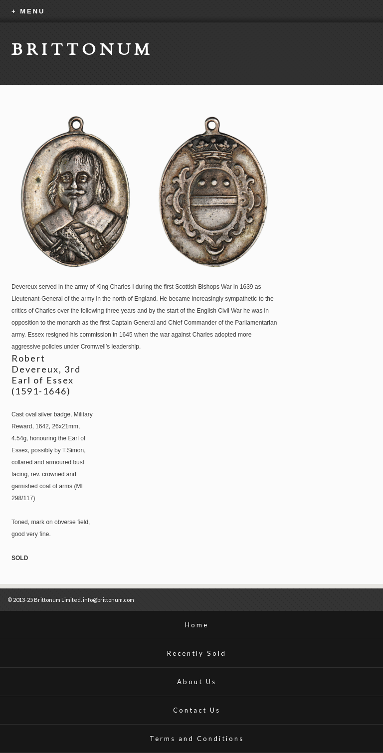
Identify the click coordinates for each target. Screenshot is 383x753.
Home (196, 625)
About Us (196, 682)
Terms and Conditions (197, 739)
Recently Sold (196, 653)
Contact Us (196, 710)
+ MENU (28, 11)
